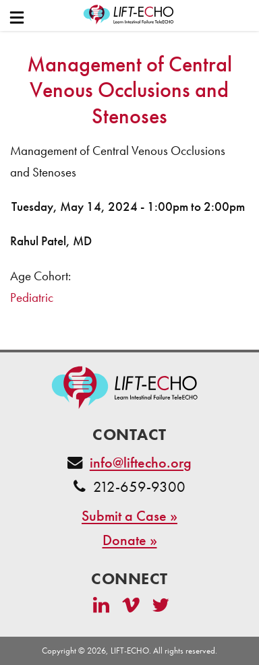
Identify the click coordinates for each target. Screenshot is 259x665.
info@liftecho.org (141, 462)
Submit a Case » (129, 516)
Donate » (130, 540)
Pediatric (31, 297)
